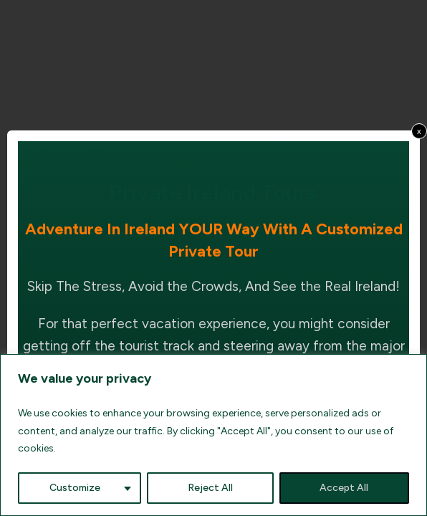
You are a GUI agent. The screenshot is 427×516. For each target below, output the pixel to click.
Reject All (210, 488)
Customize (74, 488)
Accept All (344, 488)
